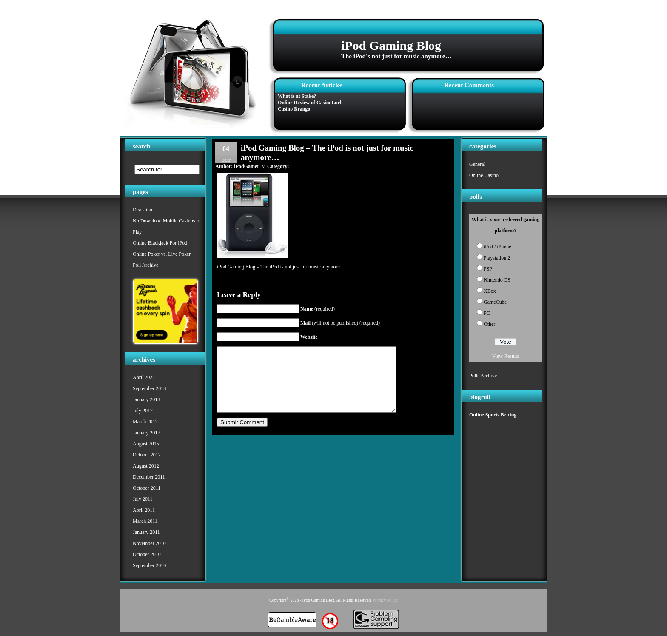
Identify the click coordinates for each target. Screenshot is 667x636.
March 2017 (145, 422)
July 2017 (143, 411)
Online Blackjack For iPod (160, 243)
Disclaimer (144, 210)
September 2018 (149, 388)
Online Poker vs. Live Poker (162, 254)
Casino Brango (294, 109)
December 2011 (149, 477)
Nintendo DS (497, 280)
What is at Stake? (297, 96)
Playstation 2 (497, 258)
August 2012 (146, 466)
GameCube (495, 302)
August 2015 (146, 444)
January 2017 (146, 433)
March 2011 (145, 521)
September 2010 (149, 565)
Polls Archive (483, 376)
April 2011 (144, 510)
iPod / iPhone (497, 247)
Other (489, 324)
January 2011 (146, 532)
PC (487, 313)
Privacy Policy (385, 600)
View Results (505, 356)
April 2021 (144, 377)
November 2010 (149, 543)
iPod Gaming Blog (391, 45)
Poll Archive (145, 265)
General (477, 164)
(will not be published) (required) (340, 323)
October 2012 (147, 455)
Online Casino (484, 175)
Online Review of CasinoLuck (310, 103)
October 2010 (147, 554)
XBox (490, 291)
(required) (317, 309)
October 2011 (146, 488)
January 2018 (146, 399)
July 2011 (143, 499)
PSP (488, 269)
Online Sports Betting (492, 415)
